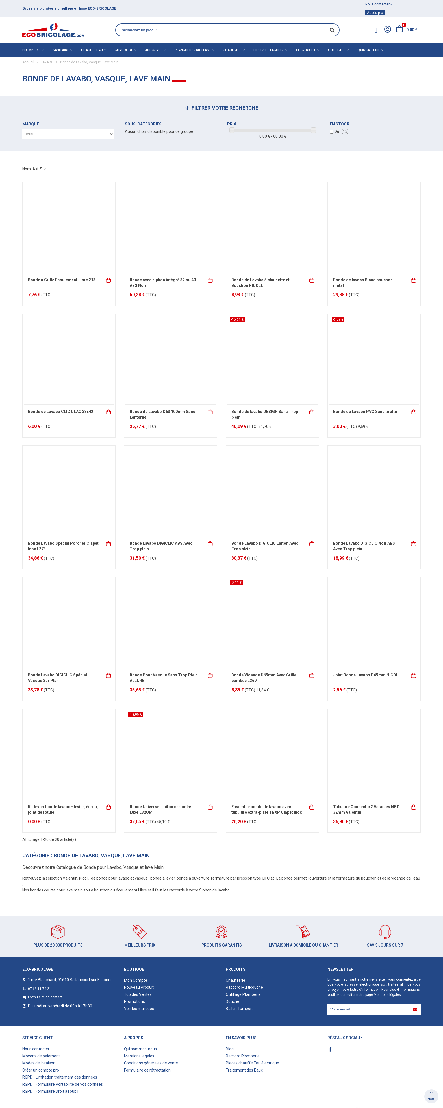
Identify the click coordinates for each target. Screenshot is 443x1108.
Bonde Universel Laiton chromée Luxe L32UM (160, 809)
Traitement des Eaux (244, 1070)
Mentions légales (387, 995)
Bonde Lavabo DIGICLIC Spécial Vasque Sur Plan (57, 678)
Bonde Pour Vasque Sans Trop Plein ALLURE (164, 678)
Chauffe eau (92, 50)
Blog (230, 1049)
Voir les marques (139, 1008)
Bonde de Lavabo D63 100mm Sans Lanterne (162, 414)
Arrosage (154, 50)
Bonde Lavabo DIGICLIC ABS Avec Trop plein (161, 546)
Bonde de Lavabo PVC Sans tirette (365, 411)
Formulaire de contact (45, 997)
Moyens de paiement (41, 1056)
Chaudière (124, 50)
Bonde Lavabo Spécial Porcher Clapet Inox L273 (63, 546)
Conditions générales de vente (151, 1063)
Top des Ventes (138, 994)
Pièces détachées (268, 50)
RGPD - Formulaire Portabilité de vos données (62, 1084)
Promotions (134, 1001)
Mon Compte (135, 980)
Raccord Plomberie (243, 1056)
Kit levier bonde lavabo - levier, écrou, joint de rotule (63, 809)
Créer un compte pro (40, 1070)
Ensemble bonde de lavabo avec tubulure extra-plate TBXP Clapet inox (266, 809)
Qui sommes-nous (140, 1049)
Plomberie (31, 50)
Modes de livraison (38, 1063)
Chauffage (232, 50)
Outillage (337, 50)
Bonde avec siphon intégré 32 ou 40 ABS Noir (163, 283)
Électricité (306, 50)
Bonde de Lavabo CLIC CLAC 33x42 (60, 411)
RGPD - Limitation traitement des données (59, 1077)
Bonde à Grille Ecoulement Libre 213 (61, 280)
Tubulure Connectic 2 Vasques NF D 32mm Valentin (366, 809)
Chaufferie (235, 980)
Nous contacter (35, 1049)
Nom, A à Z (34, 169)
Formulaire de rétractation (147, 1070)
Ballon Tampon (239, 1008)
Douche (232, 1001)
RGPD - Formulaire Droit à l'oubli (50, 1091)
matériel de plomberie (56, 8)
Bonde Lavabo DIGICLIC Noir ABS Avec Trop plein (364, 546)
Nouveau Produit (139, 987)
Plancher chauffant (193, 50)
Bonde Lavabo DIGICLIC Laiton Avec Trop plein (264, 546)
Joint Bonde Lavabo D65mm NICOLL (367, 675)
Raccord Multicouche (244, 987)
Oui (341, 131)
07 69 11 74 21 (39, 989)
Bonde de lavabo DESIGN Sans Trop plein (264, 414)
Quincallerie (368, 50)
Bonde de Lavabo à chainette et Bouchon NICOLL (260, 283)
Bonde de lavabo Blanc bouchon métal (363, 283)
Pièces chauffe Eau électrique (252, 1063)
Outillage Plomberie (243, 994)
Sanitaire (61, 50)
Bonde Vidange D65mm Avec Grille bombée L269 (263, 678)
